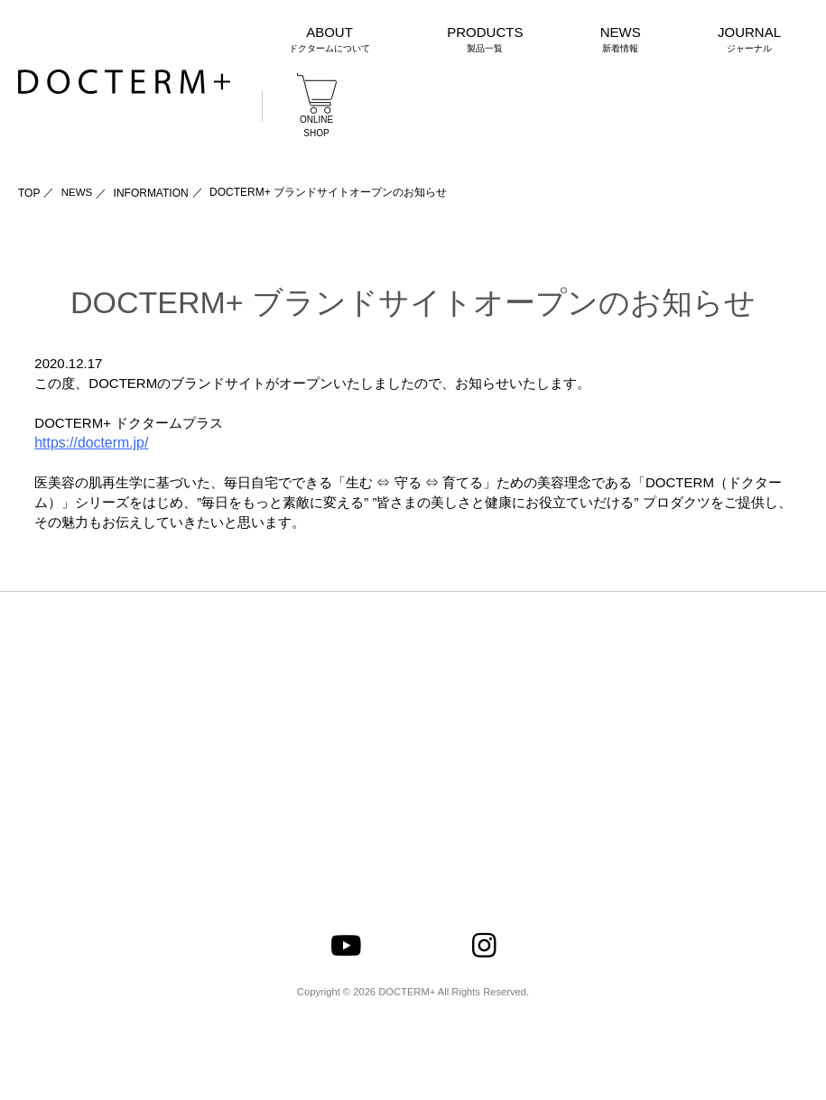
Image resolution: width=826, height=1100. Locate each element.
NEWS (77, 192)
